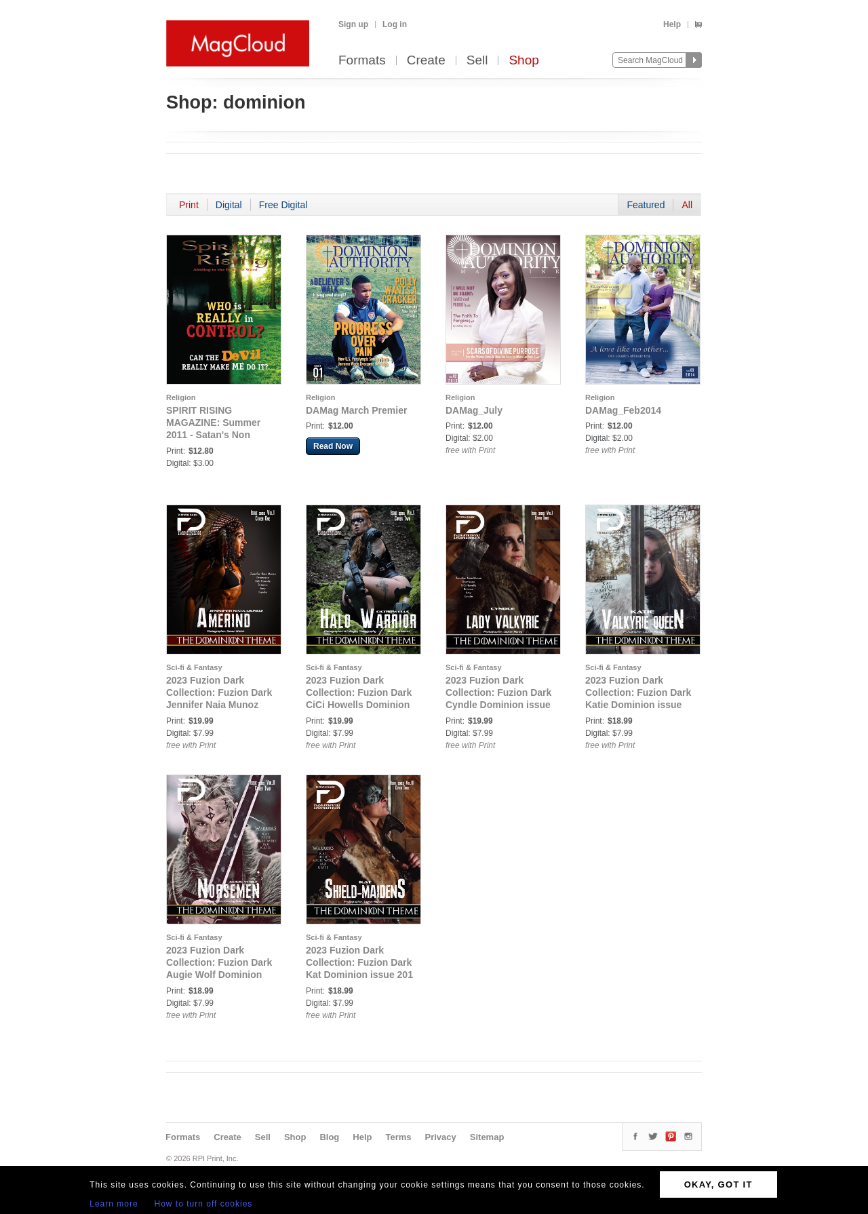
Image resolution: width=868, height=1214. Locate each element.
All (687, 204)
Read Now (333, 446)
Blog (329, 1137)
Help (672, 24)
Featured (646, 204)
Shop (523, 60)
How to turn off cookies (204, 1204)
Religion (180, 397)
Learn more (114, 1204)
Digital (229, 204)
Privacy (440, 1137)
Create (426, 60)
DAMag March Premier (356, 410)
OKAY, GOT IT (718, 1184)
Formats (362, 60)
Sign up (353, 24)
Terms (398, 1137)
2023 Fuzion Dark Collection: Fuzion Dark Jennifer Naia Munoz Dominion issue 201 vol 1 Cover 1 (219, 705)
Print (189, 204)
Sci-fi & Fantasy (194, 667)
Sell (477, 60)
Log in (394, 24)
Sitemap (487, 1137)
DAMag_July (474, 410)
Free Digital (283, 204)
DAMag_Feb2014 (623, 410)
